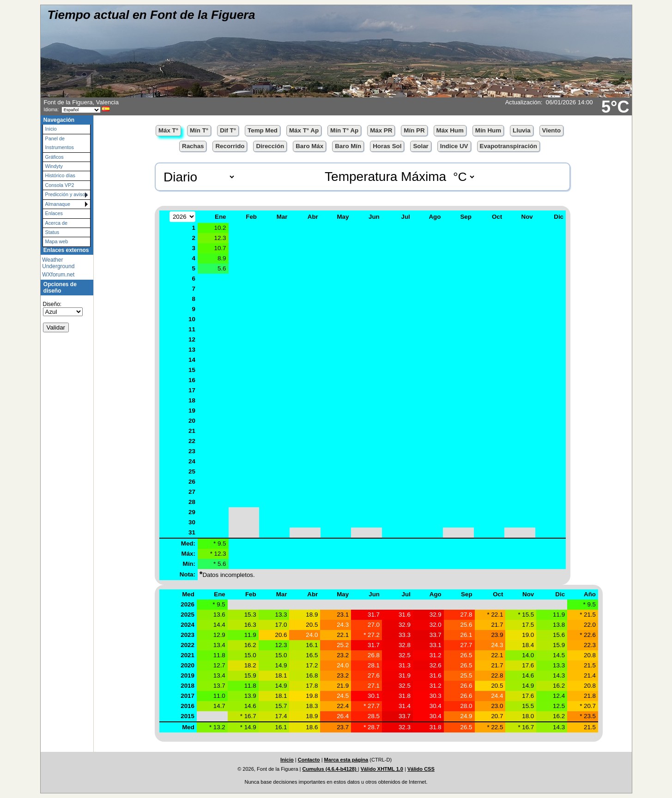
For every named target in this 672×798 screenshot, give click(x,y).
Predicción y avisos (66, 194)
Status (52, 232)
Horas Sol (387, 146)
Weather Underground (58, 263)
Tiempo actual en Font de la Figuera (151, 15)
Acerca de (56, 223)
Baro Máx (309, 146)
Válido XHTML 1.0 (382, 769)
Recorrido (229, 146)
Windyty (54, 166)
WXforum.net (58, 274)
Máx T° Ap (304, 130)
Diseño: (52, 304)
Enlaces (54, 213)
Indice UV (454, 146)
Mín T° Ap (344, 130)
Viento (551, 130)
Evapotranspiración (508, 146)
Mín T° (199, 130)
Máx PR (381, 130)
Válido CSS (421, 769)
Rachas (193, 146)
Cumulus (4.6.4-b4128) (330, 769)
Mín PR (414, 130)
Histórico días (60, 175)
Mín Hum (488, 130)
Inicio (51, 129)
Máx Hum (450, 130)
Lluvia (522, 130)
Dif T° (228, 130)
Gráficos (54, 157)
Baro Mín (348, 146)
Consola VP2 (59, 185)
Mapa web (56, 241)
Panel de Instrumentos (59, 143)
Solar (420, 146)
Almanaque (58, 204)
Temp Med (263, 130)
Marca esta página (346, 759)
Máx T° (168, 130)
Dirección (270, 146)
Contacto (309, 759)
